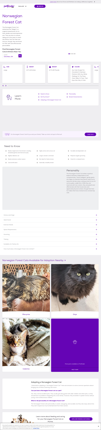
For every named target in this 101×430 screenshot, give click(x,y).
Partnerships (6, 406)
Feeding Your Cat (58, 408)
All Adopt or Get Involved (25, 402)
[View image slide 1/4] (90, 30)
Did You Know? (45, 91)
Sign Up (85, 410)
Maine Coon (31, 357)
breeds (20, 13)
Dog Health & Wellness (42, 412)
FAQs (4, 402)
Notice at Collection (44, 420)
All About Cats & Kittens (60, 402)
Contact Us (6, 414)
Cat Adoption (57, 404)
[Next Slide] (90, 46)
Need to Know (45, 88)
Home (4, 13)
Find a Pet (21, 6)
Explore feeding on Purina (81, 312)
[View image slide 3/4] (90, 42)
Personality (72, 88)
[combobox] (27, 47)
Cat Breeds (57, 406)
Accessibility (65, 420)
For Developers (7, 412)
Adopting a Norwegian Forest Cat (51, 94)
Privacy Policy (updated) (55, 420)
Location (8, 45)
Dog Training (40, 414)
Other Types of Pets (24, 408)
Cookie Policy (73, 420)
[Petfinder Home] (9, 6)
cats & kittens (12, 13)
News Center (6, 408)
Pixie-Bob (70, 357)
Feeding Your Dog (41, 408)
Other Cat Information (59, 416)
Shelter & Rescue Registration (16, 420)
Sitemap (27, 420)
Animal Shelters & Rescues (26, 406)
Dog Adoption (40, 404)
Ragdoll (58, 357)
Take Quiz (90, 116)
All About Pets (34, 6)
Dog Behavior (40, 410)
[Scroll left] (3, 79)
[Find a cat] (47, 46)
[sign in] (91, 6)
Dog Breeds (40, 406)
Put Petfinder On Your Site (9, 410)
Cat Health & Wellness (59, 412)
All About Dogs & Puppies (43, 402)
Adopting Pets (23, 404)
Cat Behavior (57, 410)
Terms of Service (34, 420)
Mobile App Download (8, 404)
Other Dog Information (43, 416)
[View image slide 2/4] (90, 36)
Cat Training (57, 414)
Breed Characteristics (75, 91)
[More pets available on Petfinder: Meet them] (87, 250)
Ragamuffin (45, 357)
